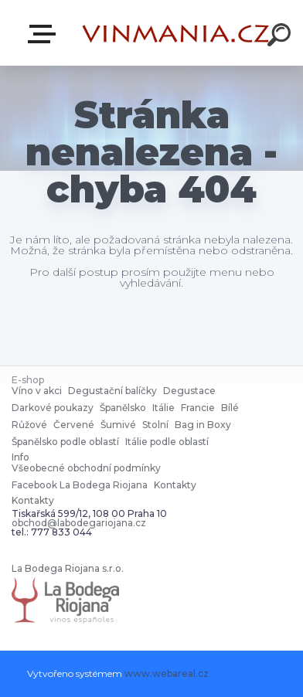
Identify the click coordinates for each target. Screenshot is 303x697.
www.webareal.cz (166, 673)
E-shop (44, 34)
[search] (281, 37)
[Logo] (176, 33)
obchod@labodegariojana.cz (79, 523)
